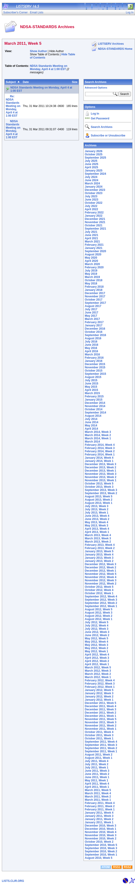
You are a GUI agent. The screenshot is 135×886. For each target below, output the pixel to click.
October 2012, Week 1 (99, 593)
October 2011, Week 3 (99, 735)
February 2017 (94, 322)
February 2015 (94, 396)
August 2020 (93, 254)
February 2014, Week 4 (100, 444)
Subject (11, 82)
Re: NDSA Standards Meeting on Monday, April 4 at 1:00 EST (13, 106)
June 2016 (91, 344)
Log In (95, 113)
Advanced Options (96, 87)
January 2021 (93, 248)
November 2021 (95, 222)
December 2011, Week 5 (100, 703)
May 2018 (91, 283)
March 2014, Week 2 (98, 435)
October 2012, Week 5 (99, 586)
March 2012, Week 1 (98, 677)
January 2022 (93, 215)
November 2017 (95, 296)
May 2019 (91, 273)
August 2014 (93, 415)
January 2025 (93, 170)
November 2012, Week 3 (101, 580)
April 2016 (91, 351)
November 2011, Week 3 (101, 722)
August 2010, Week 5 (98, 857)
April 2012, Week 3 (97, 657)
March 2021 (92, 241)
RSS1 (116, 867)
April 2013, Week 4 (97, 528)
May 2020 (91, 257)
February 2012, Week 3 (100, 683)
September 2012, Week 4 (101, 596)
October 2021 (93, 225)
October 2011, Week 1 (99, 738)
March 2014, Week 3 (98, 432)
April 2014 (91, 428)
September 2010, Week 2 (101, 851)
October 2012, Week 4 (99, 590)
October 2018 (93, 280)
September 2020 (95, 251)
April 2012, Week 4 (97, 654)
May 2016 (91, 348)
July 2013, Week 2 (96, 509)
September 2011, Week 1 (101, 751)
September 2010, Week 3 (101, 848)
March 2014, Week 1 (98, 438)
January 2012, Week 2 (99, 696)
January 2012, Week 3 (99, 693)
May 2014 (91, 425)
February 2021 (94, 244)
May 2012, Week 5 (96, 638)
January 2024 (93, 186)
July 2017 (91, 309)
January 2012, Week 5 (99, 690)
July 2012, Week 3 (96, 628)
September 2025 (95, 157)
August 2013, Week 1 (98, 503)
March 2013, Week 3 (98, 538)
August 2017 (93, 306)
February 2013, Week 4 (100, 544)
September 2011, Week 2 (101, 748)
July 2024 (91, 177)
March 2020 (92, 264)
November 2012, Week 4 (101, 577)
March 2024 (92, 183)
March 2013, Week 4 (98, 535)
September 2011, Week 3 (101, 745)
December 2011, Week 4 (100, 706)
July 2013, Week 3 (96, 506)
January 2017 (93, 325)
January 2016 (93, 361)
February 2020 (94, 267)
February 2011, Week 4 (100, 803)
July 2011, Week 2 (96, 764)
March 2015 (92, 393)
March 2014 (92, 441)
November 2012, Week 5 (101, 574)
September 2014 (95, 412)
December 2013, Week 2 (100, 467)
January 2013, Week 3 (99, 557)
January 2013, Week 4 (99, 554)
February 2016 (94, 357)
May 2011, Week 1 (96, 780)
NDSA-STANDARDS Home (115, 48)
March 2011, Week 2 (98, 796)
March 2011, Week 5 (98, 790)
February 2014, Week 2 (100, 451)
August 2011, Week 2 (98, 754)
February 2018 (94, 286)
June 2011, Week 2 (97, 774)
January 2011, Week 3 (99, 816)
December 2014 (95, 403)
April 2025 (91, 167)
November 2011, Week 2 (101, 725)
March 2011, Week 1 (98, 799)
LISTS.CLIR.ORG (13, 881)
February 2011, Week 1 (100, 809)
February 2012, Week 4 (100, 680)
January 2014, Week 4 (99, 457)
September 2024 (95, 173)
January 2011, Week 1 (99, 822)
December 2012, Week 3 (100, 564)
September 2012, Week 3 (101, 599)
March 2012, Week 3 (98, 670)
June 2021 (91, 235)
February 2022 (94, 212)
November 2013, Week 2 (101, 477)
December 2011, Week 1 (100, 716)
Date (26, 82)
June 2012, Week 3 (97, 632)
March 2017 (92, 319)
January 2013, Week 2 (99, 561)
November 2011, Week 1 (101, 728)
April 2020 (91, 261)
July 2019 (91, 270)
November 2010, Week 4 (101, 832)
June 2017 (91, 312)
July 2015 (91, 380)
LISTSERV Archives (111, 43)
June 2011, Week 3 (97, 770)
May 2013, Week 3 (96, 525)
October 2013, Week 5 (99, 483)
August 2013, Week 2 (98, 499)
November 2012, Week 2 (101, 583)
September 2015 (95, 373)
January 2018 (93, 290)
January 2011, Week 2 (99, 819)
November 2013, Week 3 (101, 473)
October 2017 (93, 299)
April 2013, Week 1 (97, 532)
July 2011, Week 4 (96, 761)
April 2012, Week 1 (97, 664)
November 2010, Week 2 (101, 838)
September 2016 (95, 335)
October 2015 (93, 370)
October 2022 (93, 202)
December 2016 (95, 328)
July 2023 (91, 196)
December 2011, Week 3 (100, 709)
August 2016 (93, 338)
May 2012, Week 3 (96, 645)
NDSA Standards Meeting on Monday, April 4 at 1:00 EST (48, 67)
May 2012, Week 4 (96, 641)
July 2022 (91, 206)
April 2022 (91, 209)
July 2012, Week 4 (96, 625)
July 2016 (91, 341)
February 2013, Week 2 (100, 548)
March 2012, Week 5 (98, 667)
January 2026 (93, 151)
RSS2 (127, 867)
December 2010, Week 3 (100, 825)
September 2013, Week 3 (101, 490)
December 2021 (95, 219)
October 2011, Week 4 (99, 732)
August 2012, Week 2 (98, 615)
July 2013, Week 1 (96, 512)
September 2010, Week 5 (101, 845)
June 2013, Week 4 (97, 515)
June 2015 (91, 383)
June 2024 (91, 180)
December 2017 (95, 293)
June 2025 (91, 164)
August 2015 (93, 377)
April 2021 (91, 238)
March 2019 (92, 277)
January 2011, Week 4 (99, 812)
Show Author (38, 51)
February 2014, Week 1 (100, 454)
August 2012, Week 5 (98, 609)
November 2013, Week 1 (101, 480)
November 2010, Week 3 (101, 835)
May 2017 (91, 315)
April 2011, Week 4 (97, 783)
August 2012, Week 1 (98, 619)
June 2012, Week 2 (97, 635)
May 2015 (91, 386)
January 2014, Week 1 (99, 461)
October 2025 (93, 154)
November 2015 (95, 367)
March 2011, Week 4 (98, 793)
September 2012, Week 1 (101, 606)
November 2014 (95, 406)
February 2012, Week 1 (100, 686)
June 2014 (91, 422)
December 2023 (95, 190)
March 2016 (92, 354)
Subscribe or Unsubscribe (108, 135)
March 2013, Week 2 (98, 541)
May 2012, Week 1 (96, 651)
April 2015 (91, 390)
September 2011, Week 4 (101, 741)
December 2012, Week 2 (100, 567)
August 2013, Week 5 (98, 496)
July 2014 (91, 419)
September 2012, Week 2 (101, 603)
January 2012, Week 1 (99, 699)
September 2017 (95, 302)
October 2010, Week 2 (99, 841)
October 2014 (93, 409)
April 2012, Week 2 (97, 661)
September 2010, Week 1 (101, 854)
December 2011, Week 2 (100, 712)
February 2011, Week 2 (100, 806)
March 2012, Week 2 (98, 674)
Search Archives (96, 82)
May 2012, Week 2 (96, 648)
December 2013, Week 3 (100, 464)
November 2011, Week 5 (101, 719)
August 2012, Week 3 (98, 612)
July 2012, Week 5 (96, 622)
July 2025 (91, 160)
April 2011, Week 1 (97, 787)
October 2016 (93, 332)
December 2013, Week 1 (100, 470)
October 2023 (93, 193)
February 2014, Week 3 (100, 448)
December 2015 (95, 364)
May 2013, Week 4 (96, 522)
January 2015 (93, 399)
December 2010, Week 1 (100, 828)
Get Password (100, 118)
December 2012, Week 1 (100, 570)
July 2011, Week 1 (96, 767)
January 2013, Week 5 (99, 551)
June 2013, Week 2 (97, 519)
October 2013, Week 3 (99, 486)
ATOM (106, 867)
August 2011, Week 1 (98, 757)
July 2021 (91, 231)
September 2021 (95, 228)
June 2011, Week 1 (97, 777)
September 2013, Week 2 (101, 493)
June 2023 (91, 199)
